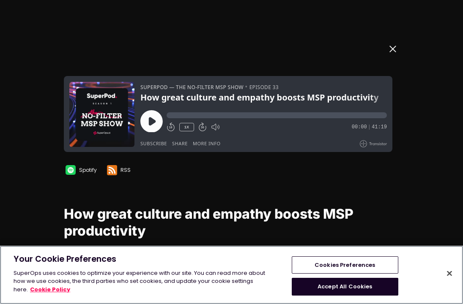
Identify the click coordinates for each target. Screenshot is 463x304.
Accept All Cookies (345, 286)
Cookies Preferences (345, 265)
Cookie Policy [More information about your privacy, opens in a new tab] (50, 289)
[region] (231, 275)
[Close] (449, 273)
